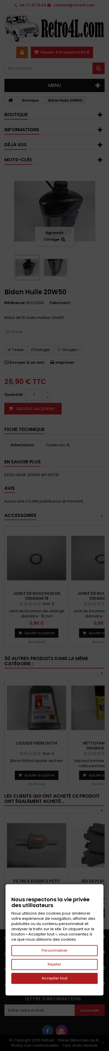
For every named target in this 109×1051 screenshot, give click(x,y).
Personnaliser (55, 950)
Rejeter (54, 964)
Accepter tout (54, 978)
